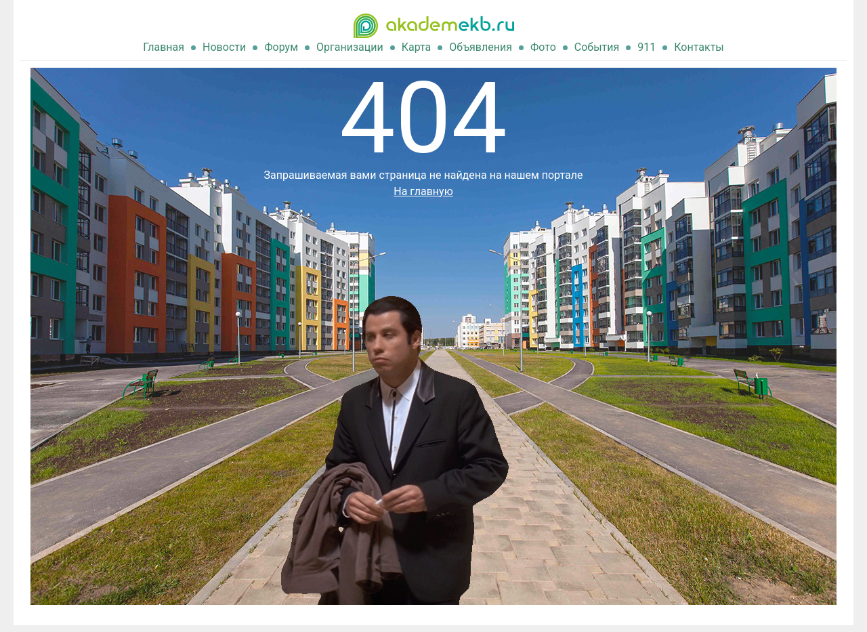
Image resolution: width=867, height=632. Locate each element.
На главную (423, 191)
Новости (224, 47)
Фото (543, 47)
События (597, 47)
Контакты (698, 47)
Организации (349, 47)
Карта (416, 47)
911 (646, 47)
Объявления (480, 47)
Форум (281, 47)
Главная (163, 47)
